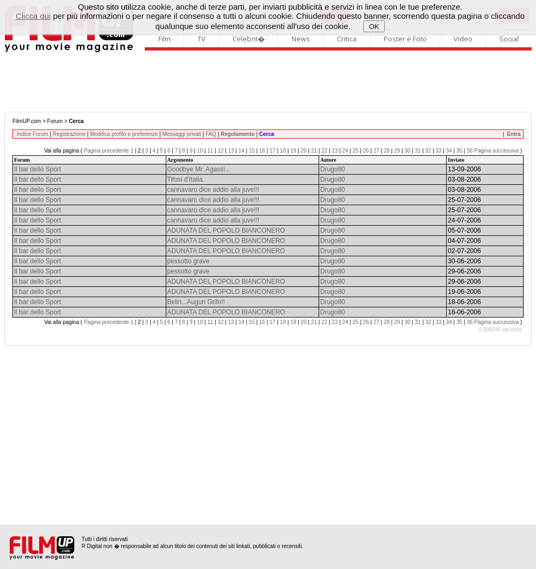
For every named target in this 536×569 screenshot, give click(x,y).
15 (252, 151)
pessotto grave (188, 261)
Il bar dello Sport (37, 169)
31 (418, 151)
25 (355, 151)
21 (314, 151)
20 (304, 151)
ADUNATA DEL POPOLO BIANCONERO (226, 230)
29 (397, 151)
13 (231, 151)
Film (164, 39)
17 (273, 151)
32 (428, 151)
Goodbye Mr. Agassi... (198, 169)
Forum (55, 121)
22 (324, 151)
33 (438, 151)
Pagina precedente (106, 151)
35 (459, 151)
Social (509, 39)
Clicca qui (33, 15)
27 (376, 151)
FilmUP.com (26, 121)
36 (469, 151)
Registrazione (69, 134)
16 (262, 151)
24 (345, 151)
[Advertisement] (268, 82)
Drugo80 (332, 169)
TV (202, 39)
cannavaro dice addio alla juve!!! (213, 189)
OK (374, 27)
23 (335, 151)
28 (387, 151)
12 (220, 151)
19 (293, 151)
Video (463, 39)
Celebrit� (248, 39)
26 (366, 151)
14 (241, 151)
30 (407, 151)
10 (200, 151)
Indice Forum (32, 134)
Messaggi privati (181, 134)
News (301, 39)
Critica (347, 39)
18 (283, 151)
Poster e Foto (405, 39)
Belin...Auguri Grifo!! (196, 302)
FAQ (211, 134)
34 (449, 151)
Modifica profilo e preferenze (124, 134)
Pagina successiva (496, 151)
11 (210, 151)
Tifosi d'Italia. (185, 179)
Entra (514, 134)
